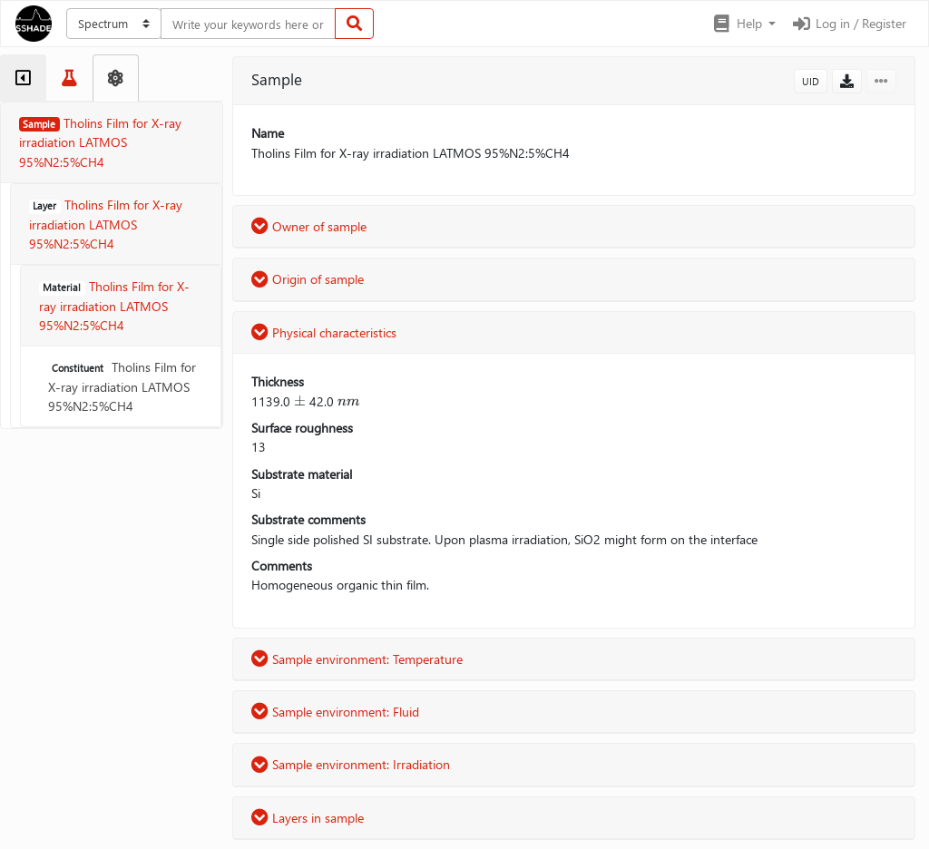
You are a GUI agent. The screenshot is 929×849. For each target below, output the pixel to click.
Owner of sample (309, 226)
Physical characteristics (323, 332)
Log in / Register (848, 23)
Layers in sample (307, 817)
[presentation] (300, 401)
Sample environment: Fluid (335, 711)
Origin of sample (307, 279)
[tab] (23, 78)
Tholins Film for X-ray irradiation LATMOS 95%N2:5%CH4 (122, 386)
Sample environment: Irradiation (350, 764)
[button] (743, 23)
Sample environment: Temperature (357, 659)
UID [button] (810, 81)
